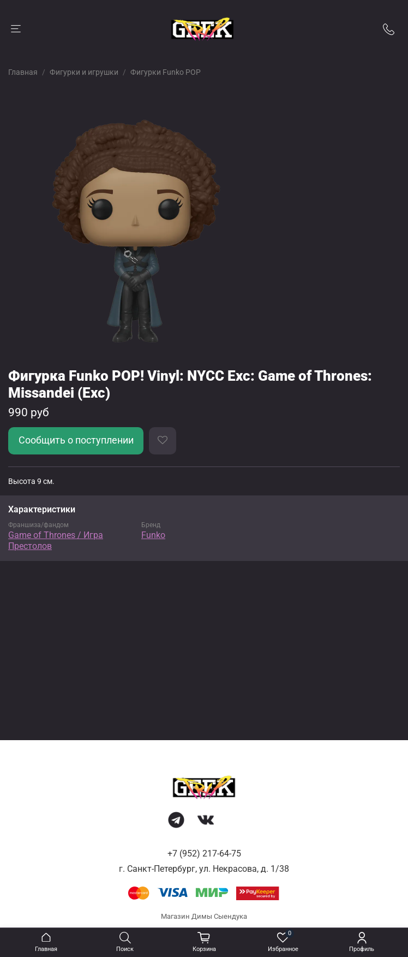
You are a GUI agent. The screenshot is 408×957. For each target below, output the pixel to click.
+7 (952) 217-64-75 (204, 853)
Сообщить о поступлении (76, 440)
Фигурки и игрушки (84, 72)
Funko (153, 535)
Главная (23, 72)
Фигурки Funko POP (165, 72)
